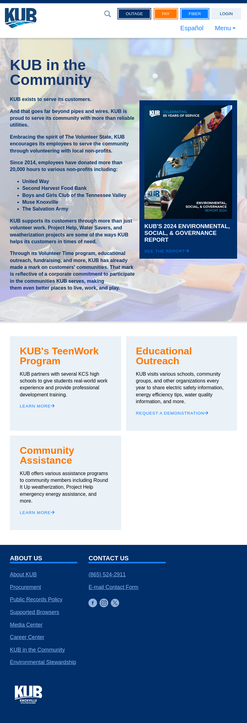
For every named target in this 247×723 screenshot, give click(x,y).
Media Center (26, 625)
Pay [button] (166, 13)
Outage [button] (134, 13)
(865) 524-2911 (107, 574)
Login (226, 13)
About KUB (23, 574)
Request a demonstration (172, 413)
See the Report (166, 251)
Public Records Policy (36, 599)
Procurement (25, 587)
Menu (223, 27)
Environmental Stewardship (43, 662)
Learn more (37, 406)
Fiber (195, 13)
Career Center (27, 637)
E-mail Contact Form (113, 587)
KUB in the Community (37, 650)
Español (191, 27)
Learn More (37, 512)
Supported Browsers (34, 612)
